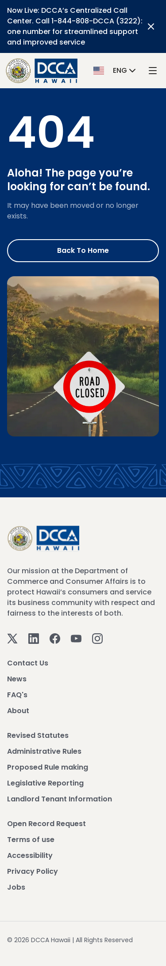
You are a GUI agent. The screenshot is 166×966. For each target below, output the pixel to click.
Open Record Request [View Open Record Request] (46, 824)
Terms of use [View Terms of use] (30, 839)
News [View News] (17, 679)
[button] (115, 70)
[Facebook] (55, 638)
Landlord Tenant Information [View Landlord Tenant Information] (59, 799)
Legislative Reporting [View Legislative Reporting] (45, 783)
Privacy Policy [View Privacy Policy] (32, 871)
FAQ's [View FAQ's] (17, 695)
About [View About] (18, 711)
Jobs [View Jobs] (16, 887)
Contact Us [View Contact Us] (27, 663)
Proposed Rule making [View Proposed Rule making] (47, 767)
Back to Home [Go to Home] (83, 250)
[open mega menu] (153, 71)
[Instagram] (97, 638)
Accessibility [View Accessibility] (30, 855)
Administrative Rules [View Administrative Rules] (44, 751)
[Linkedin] (33, 638)
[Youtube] (76, 638)
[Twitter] (12, 638)
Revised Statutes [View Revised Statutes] (38, 735)
